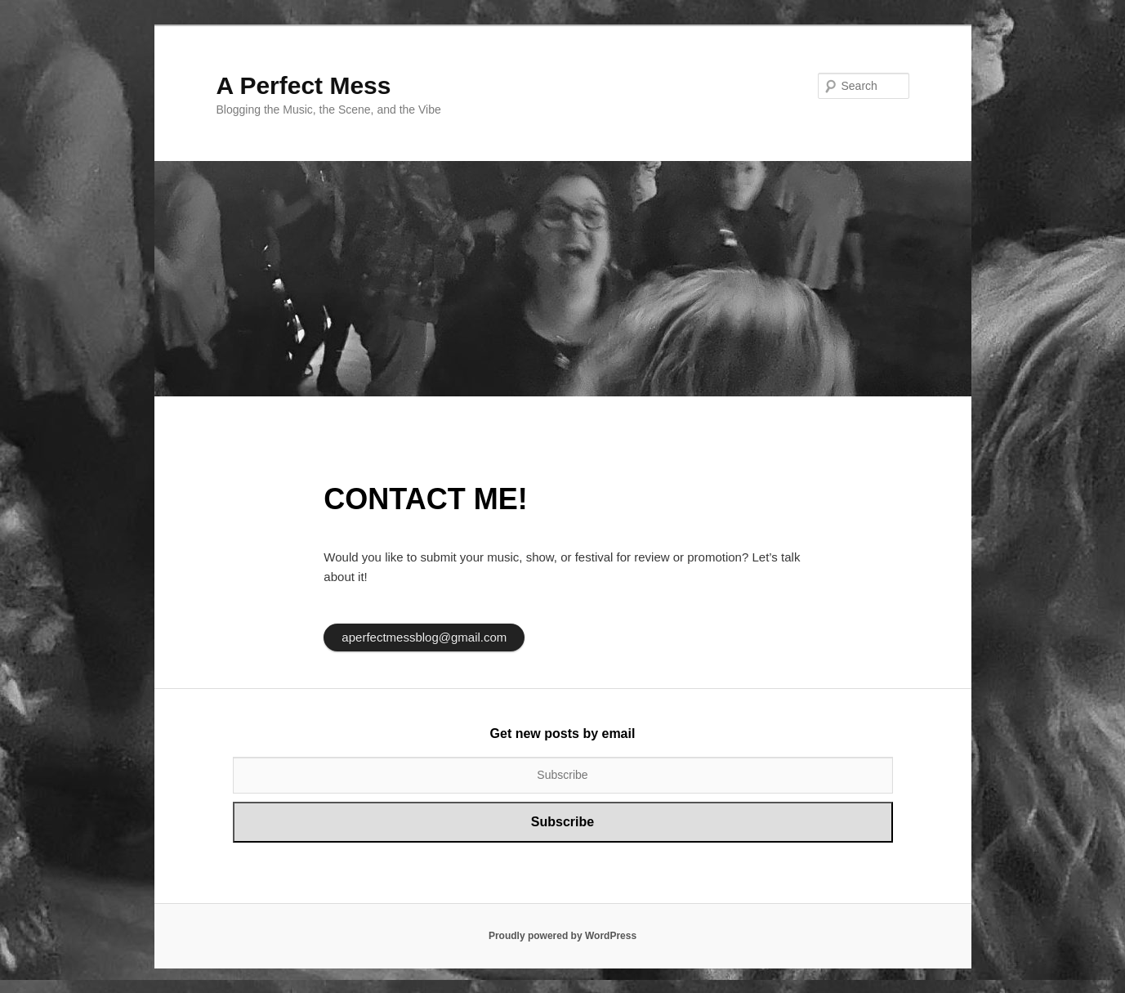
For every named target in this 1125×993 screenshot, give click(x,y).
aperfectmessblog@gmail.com (424, 637)
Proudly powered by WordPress (562, 936)
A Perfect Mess (304, 85)
